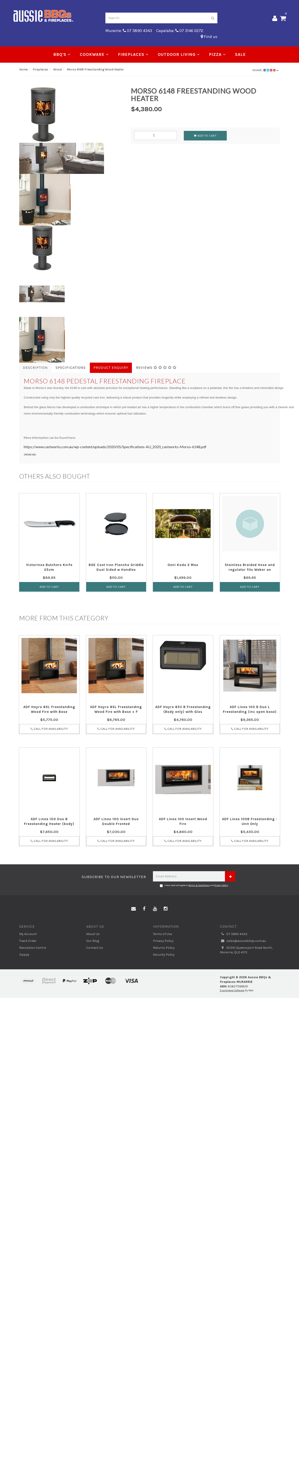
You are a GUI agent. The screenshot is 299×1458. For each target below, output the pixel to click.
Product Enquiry (110, 367)
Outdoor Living (179, 54)
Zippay (24, 955)
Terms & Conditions (199, 885)
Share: (265, 70)
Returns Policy (164, 948)
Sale (240, 54)
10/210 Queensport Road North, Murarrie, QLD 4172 (246, 950)
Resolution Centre (32, 948)
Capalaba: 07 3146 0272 (179, 30)
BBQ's (62, 54)
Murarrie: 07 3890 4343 (128, 30)
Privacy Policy (221, 885)
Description (35, 367)
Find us (209, 36)
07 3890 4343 (233, 934)
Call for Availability (49, 728)
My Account (28, 934)
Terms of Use (162, 934)
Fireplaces (133, 54)
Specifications (71, 367)
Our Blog (92, 941)
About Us (93, 934)
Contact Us (94, 948)
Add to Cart (205, 135)
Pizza (217, 54)
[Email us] (133, 909)
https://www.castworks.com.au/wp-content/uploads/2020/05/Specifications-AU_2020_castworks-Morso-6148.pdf (115, 447)
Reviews (156, 367)
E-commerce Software (232, 990)
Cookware (94, 54)
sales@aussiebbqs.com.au (243, 941)
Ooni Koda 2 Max (183, 565)
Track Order (28, 941)
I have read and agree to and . (194, 885)
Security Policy (164, 955)
